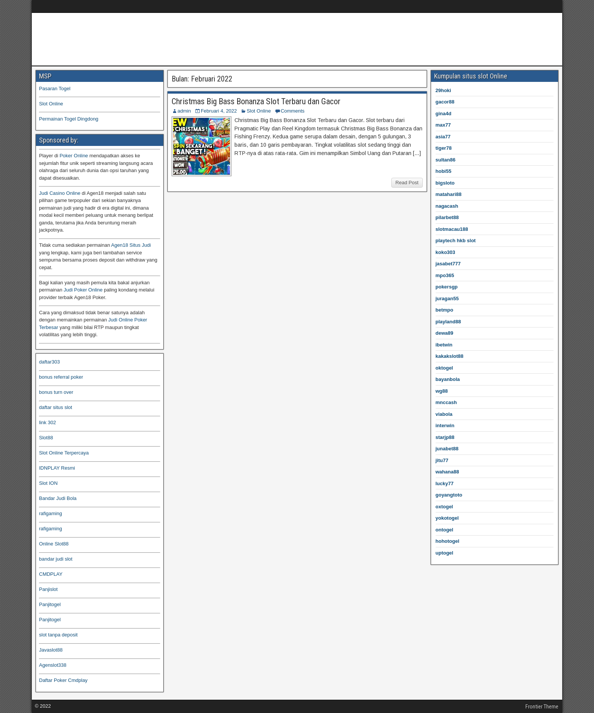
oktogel (444, 368)
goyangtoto (449, 495)
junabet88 (447, 448)
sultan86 (446, 160)
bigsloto (445, 183)
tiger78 (444, 148)
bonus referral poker (61, 377)
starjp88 (445, 437)
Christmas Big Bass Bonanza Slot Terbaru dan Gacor (256, 101)
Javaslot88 (51, 650)
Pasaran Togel (54, 88)
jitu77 (442, 460)
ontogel (444, 530)
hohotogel (448, 541)
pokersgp (447, 287)
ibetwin (444, 345)
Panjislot (48, 589)
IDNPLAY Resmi (57, 468)
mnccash (446, 402)
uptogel (444, 553)
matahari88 (449, 194)
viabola (444, 414)
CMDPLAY (51, 574)
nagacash (447, 206)
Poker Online (73, 155)
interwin (445, 425)
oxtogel (444, 506)
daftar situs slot (55, 407)
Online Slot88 (54, 544)
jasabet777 (448, 263)
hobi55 (444, 171)
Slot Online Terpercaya (64, 453)
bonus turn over (56, 392)
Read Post (407, 182)
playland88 (448, 321)
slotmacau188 (452, 229)
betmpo (444, 310)
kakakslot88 (450, 356)
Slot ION (48, 483)
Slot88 (46, 437)
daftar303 (49, 362)
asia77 (443, 136)
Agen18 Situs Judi (131, 245)
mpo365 (445, 275)
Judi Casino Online (59, 193)
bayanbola (448, 379)
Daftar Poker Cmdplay (63, 680)
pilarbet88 (447, 217)
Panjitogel (50, 604)
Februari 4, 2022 (219, 111)
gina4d (444, 113)
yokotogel (447, 518)
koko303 (445, 252)
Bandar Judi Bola (58, 498)
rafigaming (50, 513)
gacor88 (445, 102)
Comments (293, 111)
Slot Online (259, 111)
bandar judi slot (55, 559)
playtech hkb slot (456, 240)
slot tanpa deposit (58, 635)
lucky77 (445, 483)
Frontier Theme (541, 706)
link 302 (47, 422)
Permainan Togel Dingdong (68, 119)
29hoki (443, 90)
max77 (443, 125)
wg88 (442, 391)
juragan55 (447, 298)
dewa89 (444, 333)
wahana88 (447, 472)
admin (184, 111)
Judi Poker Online (83, 290)
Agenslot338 (52, 665)
